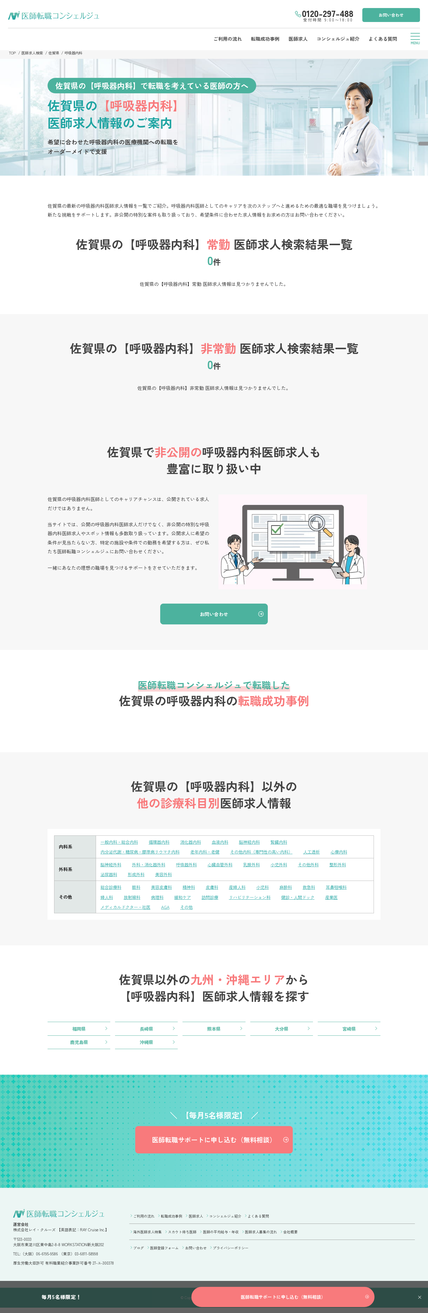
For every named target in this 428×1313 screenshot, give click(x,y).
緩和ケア (186, 898)
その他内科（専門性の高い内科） (271, 853)
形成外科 (138, 875)
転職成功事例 (262, 38)
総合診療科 (111, 888)
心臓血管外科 (226, 865)
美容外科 (166, 875)
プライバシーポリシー (230, 1251)
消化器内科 (195, 843)
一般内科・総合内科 (120, 843)
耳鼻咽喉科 (346, 888)
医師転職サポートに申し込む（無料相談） (214, 1143)
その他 (191, 908)
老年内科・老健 (211, 853)
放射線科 (133, 898)
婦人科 (107, 898)
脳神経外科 (111, 865)
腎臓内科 (288, 843)
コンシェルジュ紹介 (336, 38)
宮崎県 (349, 1030)
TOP (12, 53)
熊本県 (214, 1030)
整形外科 (349, 865)
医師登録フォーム (164, 1251)
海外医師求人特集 (147, 1236)
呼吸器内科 (77, 53)
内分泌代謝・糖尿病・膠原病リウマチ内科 (142, 853)
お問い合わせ (390, 15)
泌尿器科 (109, 875)
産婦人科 (243, 888)
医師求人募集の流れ (261, 1236)
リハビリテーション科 (256, 898)
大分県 (281, 1030)
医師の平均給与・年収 (221, 1236)
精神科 (192, 888)
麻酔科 (293, 888)
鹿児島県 (79, 1044)
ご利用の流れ (224, 38)
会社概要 (290, 1236)
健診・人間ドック (307, 898)
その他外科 (318, 865)
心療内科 (353, 853)
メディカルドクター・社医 (127, 908)
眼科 (137, 888)
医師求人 (296, 38)
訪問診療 (215, 898)
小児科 (269, 888)
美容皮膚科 (164, 888)
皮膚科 (217, 888)
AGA (169, 908)
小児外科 (288, 865)
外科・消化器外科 (151, 865)
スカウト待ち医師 (182, 1236)
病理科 (159, 898)
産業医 (342, 898)
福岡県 (79, 1030)
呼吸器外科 (191, 865)
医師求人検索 (33, 53)
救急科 (317, 888)
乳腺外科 (259, 865)
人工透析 (324, 853)
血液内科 (226, 843)
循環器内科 (162, 843)
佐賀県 (56, 53)
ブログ (138, 1251)
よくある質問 (381, 38)
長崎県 (146, 1030)
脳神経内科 (257, 843)
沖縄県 (146, 1044)
